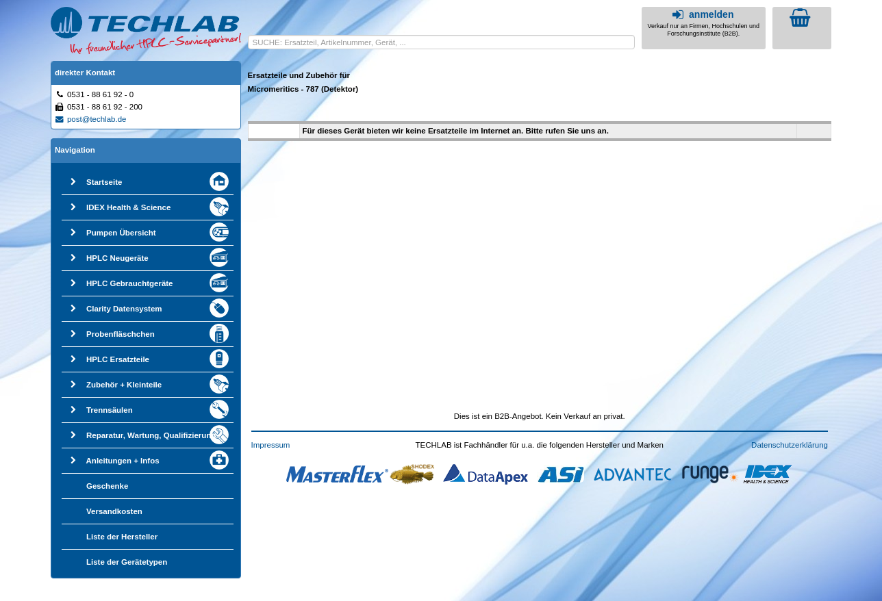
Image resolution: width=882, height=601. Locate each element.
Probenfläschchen (120, 334)
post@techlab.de (90, 119)
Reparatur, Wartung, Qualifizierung (151, 435)
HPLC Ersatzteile (117, 359)
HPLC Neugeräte (117, 258)
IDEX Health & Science (128, 207)
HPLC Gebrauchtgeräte (129, 283)
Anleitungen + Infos (123, 461)
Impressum (270, 445)
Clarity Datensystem (124, 309)
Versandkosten (114, 511)
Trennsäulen (109, 410)
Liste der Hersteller (122, 537)
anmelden (701, 14)
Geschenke (107, 486)
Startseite (104, 182)
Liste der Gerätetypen (126, 562)
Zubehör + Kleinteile (124, 385)
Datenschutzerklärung (789, 445)
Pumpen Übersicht (121, 233)
